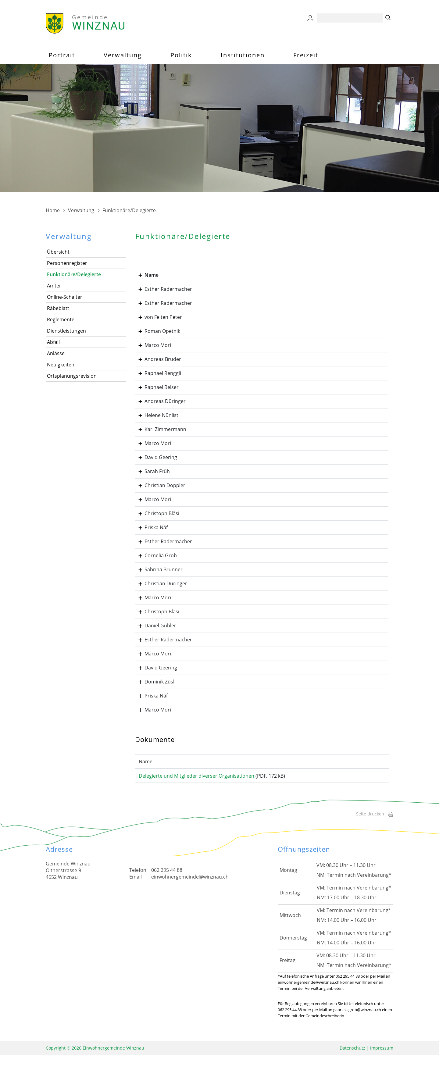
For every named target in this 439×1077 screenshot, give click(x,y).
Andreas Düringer (159, 407)
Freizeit (305, 55)
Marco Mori (152, 345)
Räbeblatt (58, 308)
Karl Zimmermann (160, 435)
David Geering (155, 463)
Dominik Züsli (154, 693)
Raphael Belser (156, 393)
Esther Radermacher (163, 289)
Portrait (62, 55)
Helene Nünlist (156, 421)
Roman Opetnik (157, 331)
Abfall (53, 342)
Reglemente (60, 319)
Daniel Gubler (155, 631)
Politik (181, 55)
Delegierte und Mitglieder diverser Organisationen (196, 794)
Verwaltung (123, 55)
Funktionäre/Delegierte (74, 274)
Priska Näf (150, 533)
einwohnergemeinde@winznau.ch (190, 898)
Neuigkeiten (60, 364)
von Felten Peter (158, 317)
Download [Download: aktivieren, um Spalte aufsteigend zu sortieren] (358, 779)
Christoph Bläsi (156, 519)
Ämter (54, 285)
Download (366, 796)
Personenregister (67, 263)
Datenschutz (352, 1069)
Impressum (381, 1069)
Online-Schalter (64, 297)
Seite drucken (374, 835)
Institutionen (243, 55)
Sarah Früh (151, 477)
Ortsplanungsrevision (72, 376)
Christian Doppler (159, 491)
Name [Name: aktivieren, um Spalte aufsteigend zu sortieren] (145, 779)
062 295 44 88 (166, 891)
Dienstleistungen (66, 330)
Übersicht (58, 251)
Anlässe (56, 353)
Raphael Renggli (157, 379)
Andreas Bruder (157, 365)
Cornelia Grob (155, 561)
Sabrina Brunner (158, 575)
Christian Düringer (160, 589)
